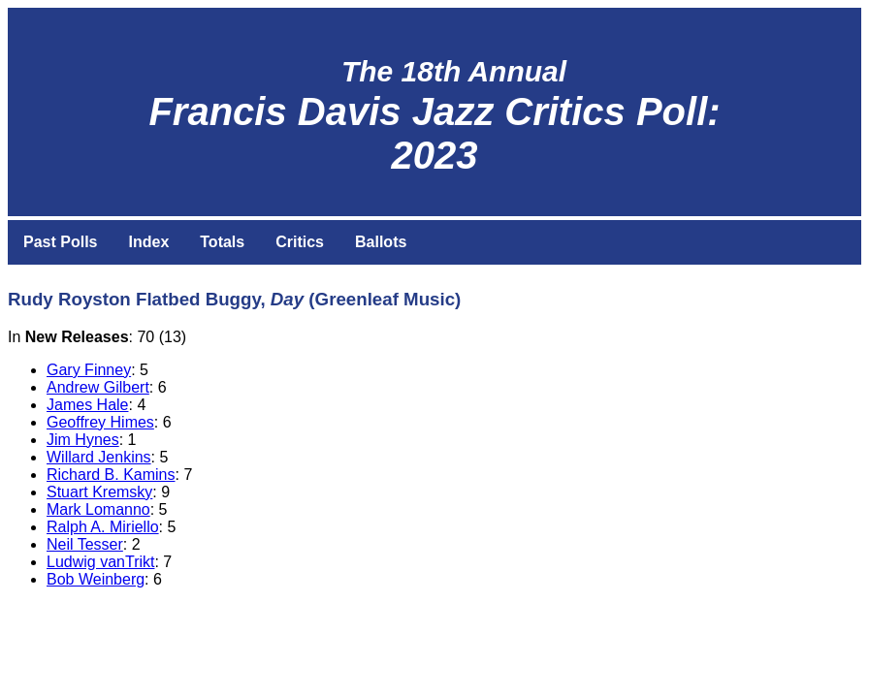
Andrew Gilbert (98, 387)
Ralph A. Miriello (103, 527)
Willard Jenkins (99, 457)
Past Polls (60, 242)
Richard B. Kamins (111, 474)
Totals (222, 242)
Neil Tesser (85, 544)
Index (148, 242)
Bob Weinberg (96, 579)
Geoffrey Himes (100, 422)
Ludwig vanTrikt (100, 562)
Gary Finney (89, 370)
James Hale (87, 405)
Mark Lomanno (98, 509)
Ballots (380, 242)
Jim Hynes (83, 439)
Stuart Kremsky (99, 492)
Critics (299, 242)
